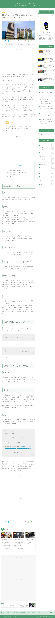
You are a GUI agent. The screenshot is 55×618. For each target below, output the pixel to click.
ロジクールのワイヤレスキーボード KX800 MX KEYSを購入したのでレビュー (46, 101)
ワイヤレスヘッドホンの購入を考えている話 (46, 114)
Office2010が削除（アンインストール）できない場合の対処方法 (46, 121)
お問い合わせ (16, 616)
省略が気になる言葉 (15, 170)
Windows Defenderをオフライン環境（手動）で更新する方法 (46, 108)
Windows (48, 161)
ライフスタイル (47, 180)
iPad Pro (48, 148)
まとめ (11, 176)
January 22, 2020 (9, 454)
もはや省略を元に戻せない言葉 (18, 172)
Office (48, 159)
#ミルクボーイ (12, 448)
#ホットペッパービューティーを (20, 431)
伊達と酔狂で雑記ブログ (27, 4)
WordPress (47, 164)
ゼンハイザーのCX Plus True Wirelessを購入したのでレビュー (47, 94)
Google (47, 153)
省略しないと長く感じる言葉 (17, 174)
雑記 (3, 12)
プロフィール (47, 177)
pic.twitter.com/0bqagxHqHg (24, 448)
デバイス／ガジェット (47, 168)
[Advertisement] (18, 61)
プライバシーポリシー (7, 616)
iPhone (48, 149)
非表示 (20, 165)
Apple (47, 145)
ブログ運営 (47, 173)
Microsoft (47, 156)
